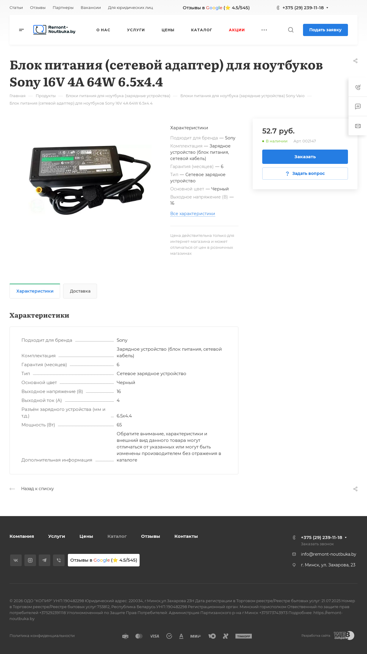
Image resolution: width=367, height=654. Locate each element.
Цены (86, 536)
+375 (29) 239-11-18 (303, 7)
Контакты (186, 536)
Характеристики (35, 291)
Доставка (80, 291)
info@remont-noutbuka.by (328, 554)
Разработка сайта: (316, 636)
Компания (22, 536)
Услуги (56, 536)
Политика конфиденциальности (42, 635)
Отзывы (150, 536)
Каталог (117, 536)
